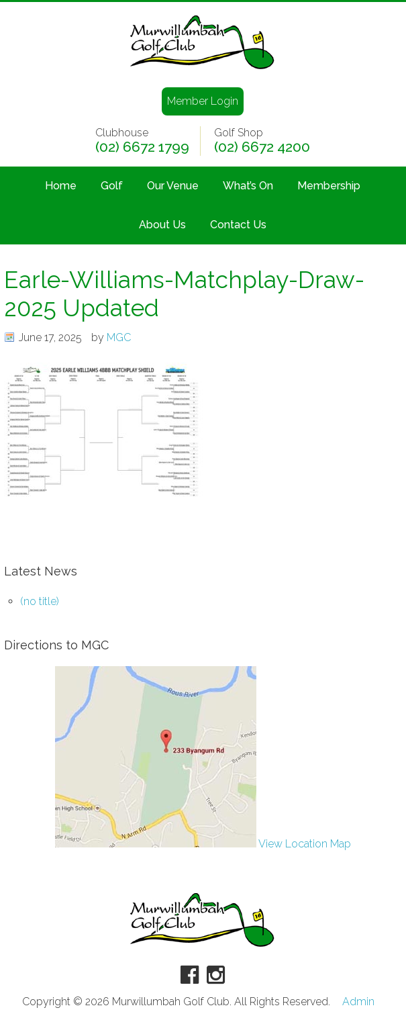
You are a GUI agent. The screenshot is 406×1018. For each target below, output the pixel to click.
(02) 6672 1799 (142, 147)
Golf (112, 185)
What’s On (248, 185)
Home (61, 185)
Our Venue (173, 185)
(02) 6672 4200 (262, 147)
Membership (328, 185)
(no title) (39, 601)
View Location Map (203, 843)
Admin (358, 1002)
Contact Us (238, 224)
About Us (162, 224)
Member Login (202, 101)
